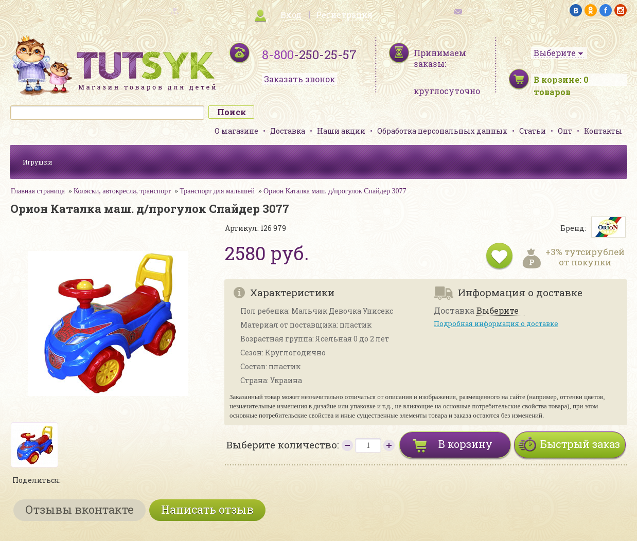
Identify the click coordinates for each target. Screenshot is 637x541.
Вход (291, 14)
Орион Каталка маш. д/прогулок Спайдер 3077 (334, 191)
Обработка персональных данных (442, 131)
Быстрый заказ (580, 443)
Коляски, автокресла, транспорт (122, 191)
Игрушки (37, 162)
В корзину (465, 443)
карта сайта (151, 10)
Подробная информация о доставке (496, 323)
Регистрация (344, 14)
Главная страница (38, 191)
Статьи (532, 131)
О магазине (236, 131)
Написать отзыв (207, 509)
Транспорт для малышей (217, 191)
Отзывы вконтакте (79, 509)
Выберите (497, 311)
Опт (565, 131)
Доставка (287, 131)
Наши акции (341, 131)
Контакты (603, 131)
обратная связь (486, 10)
